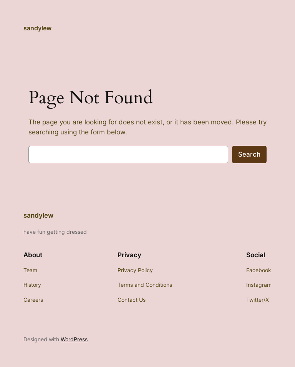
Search (249, 154)
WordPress (74, 339)
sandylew (37, 28)
